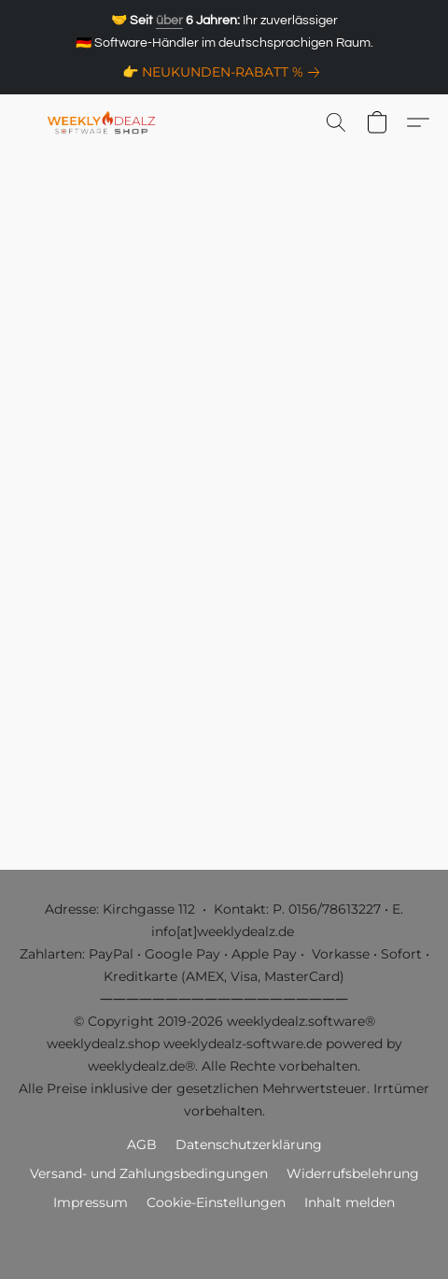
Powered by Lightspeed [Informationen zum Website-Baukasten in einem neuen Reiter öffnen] (224, 1237)
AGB (142, 1144)
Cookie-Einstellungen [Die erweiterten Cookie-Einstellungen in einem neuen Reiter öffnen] (216, 1202)
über (169, 20)
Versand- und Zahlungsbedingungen (149, 1173)
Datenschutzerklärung (248, 1144)
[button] (105, 122)
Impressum (90, 1202)
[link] (224, 72)
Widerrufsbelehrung (353, 1173)
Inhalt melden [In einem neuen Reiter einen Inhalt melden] (349, 1202)
